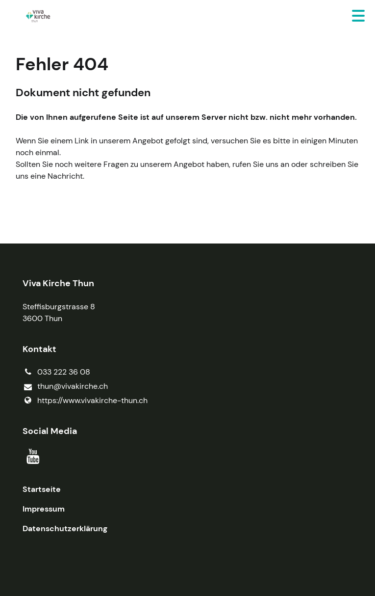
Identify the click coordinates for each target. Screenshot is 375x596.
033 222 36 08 (56, 372)
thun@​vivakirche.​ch (65, 386)
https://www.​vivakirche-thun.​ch (85, 400)
